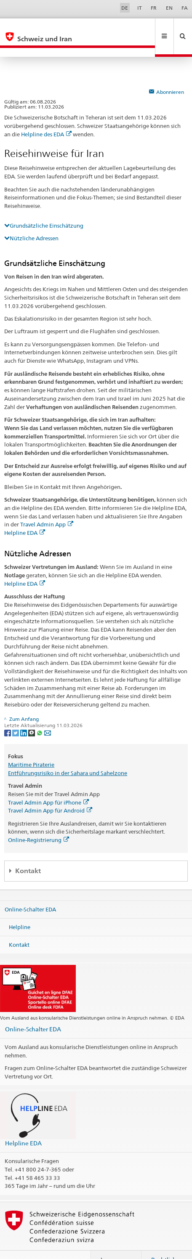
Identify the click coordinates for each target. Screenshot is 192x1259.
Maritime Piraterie (31, 746)
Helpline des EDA (46, 116)
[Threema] (32, 714)
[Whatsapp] (40, 714)
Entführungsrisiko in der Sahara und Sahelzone (67, 755)
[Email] (47, 714)
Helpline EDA (24, 514)
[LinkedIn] (24, 714)
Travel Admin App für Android (50, 792)
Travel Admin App (46, 506)
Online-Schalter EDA (30, 891)
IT (139, 8)
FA (184, 8)
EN (169, 8)
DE (124, 8)
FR (154, 8)
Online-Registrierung (38, 821)
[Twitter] (16, 714)
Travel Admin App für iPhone (48, 784)
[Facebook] (8, 714)
